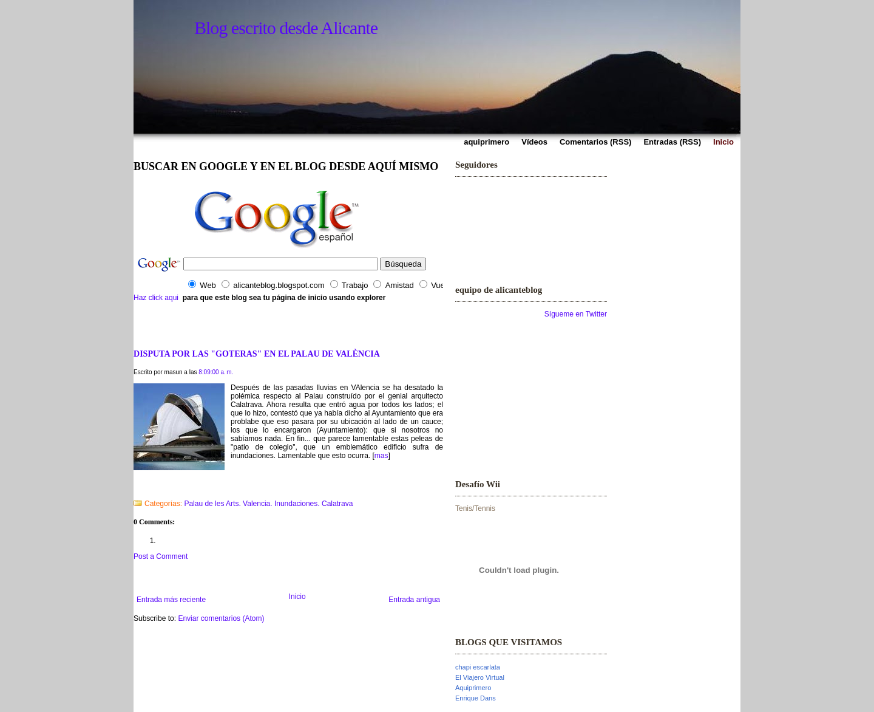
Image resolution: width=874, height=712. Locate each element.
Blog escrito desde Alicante (286, 28)
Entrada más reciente (171, 599)
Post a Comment (161, 556)
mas (381, 455)
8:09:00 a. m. (215, 372)
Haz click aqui (156, 297)
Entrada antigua (414, 599)
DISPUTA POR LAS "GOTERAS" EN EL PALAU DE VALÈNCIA (257, 353)
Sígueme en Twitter (575, 314)
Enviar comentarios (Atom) (221, 618)
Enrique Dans (475, 698)
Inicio (297, 596)
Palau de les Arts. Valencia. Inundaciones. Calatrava (268, 503)
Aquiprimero (473, 687)
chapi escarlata (477, 667)
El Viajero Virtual (479, 677)
